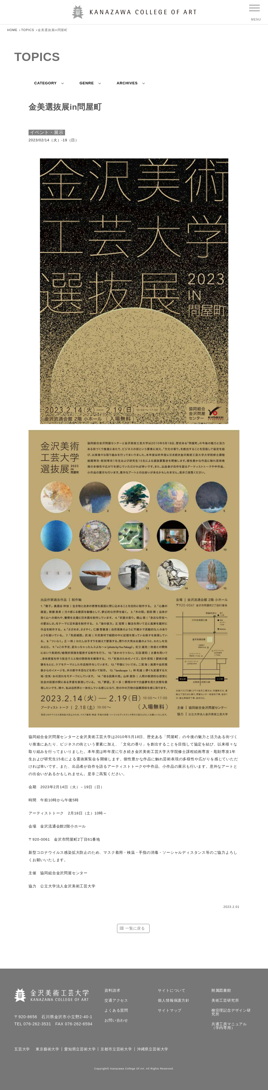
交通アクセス (116, 1000)
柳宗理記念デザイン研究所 (231, 1012)
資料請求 (112, 990)
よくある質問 (116, 1010)
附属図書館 (221, 990)
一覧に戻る (135, 928)
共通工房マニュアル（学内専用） (229, 1026)
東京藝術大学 (47, 1049)
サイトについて (172, 990)
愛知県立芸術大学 (80, 1049)
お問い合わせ (116, 1020)
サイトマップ (170, 1010)
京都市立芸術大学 (116, 1049)
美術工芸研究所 (225, 1000)
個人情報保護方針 (173, 1000)
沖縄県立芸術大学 (152, 1049)
